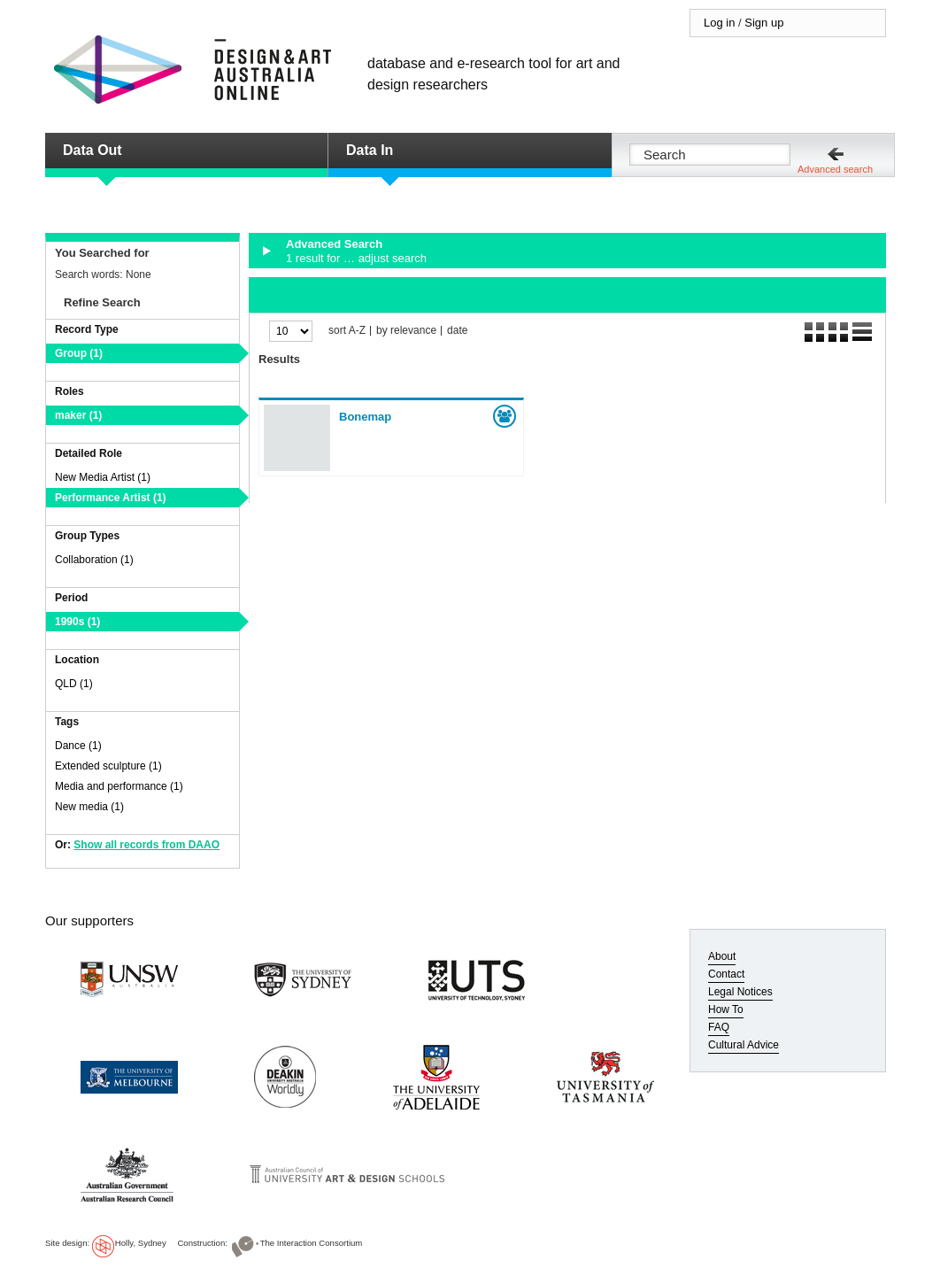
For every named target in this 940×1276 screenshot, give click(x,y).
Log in (719, 22)
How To (726, 1009)
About (722, 956)
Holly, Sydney (140, 1243)
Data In (369, 150)
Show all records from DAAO (146, 845)
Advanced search (835, 169)
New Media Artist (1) (102, 477)
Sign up (763, 22)
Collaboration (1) (94, 559)
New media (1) (89, 806)
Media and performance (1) (119, 786)
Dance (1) (78, 745)
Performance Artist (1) (110, 497)
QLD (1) (74, 683)
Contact (726, 974)
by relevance (406, 331)
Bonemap (365, 416)
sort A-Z (347, 331)
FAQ (718, 1027)
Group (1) (79, 353)
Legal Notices (740, 992)
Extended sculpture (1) (108, 766)
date (457, 331)
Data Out (92, 150)
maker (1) (78, 415)
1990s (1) (77, 621)
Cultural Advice (743, 1045)
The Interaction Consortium (311, 1243)
